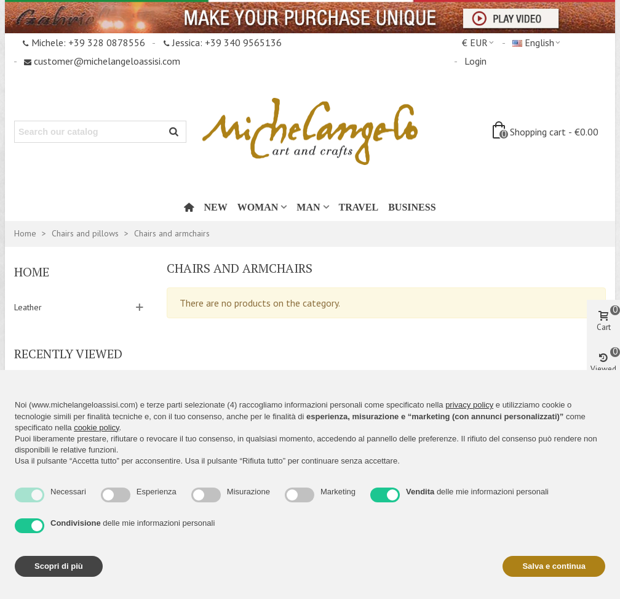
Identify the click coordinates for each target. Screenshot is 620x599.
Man (308, 207)
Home (31, 271)
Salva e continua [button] (554, 566)
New (215, 207)
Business (411, 207)
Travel (359, 207)
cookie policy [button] (96, 427)
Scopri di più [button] (58, 566)
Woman (258, 207)
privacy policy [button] (469, 404)
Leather (28, 307)
